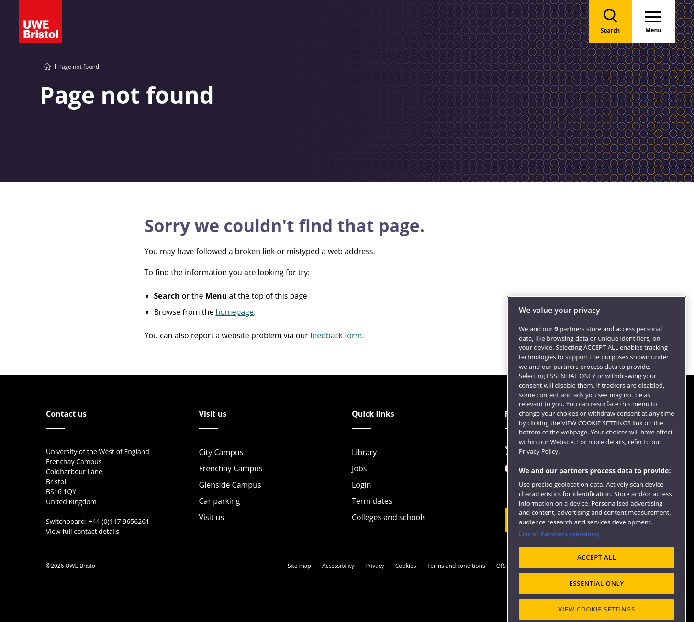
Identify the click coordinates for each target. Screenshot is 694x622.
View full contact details (82, 531)
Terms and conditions (456, 566)
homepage (234, 312)
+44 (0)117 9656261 (119, 521)
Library (364, 452)
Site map (299, 566)
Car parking (219, 501)
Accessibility (338, 566)
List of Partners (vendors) (559, 578)
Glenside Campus (230, 484)
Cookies (405, 566)
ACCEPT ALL (596, 602)
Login (361, 484)
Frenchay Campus (231, 468)
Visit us (211, 517)
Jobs (359, 468)
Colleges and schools (389, 517)
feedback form (336, 335)
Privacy (374, 566)
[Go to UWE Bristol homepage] (47, 67)
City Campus (221, 452)
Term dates (372, 501)
